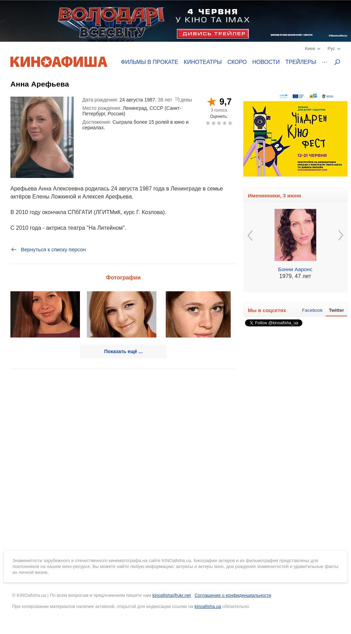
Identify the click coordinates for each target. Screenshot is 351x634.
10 (229, 122)
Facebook (312, 310)
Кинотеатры (203, 62)
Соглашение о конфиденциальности (233, 595)
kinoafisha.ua (208, 606)
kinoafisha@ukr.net (171, 595)
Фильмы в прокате (149, 62)
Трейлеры (300, 62)
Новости (266, 62)
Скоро (237, 62)
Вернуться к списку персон (48, 249)
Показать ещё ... (123, 351)
